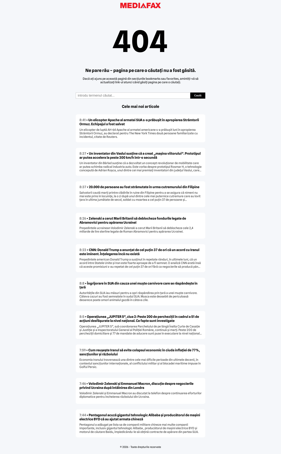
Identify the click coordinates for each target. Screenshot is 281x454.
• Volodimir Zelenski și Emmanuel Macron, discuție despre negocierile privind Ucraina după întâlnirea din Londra (136, 386)
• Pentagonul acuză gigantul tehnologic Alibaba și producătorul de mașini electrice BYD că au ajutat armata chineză (139, 417)
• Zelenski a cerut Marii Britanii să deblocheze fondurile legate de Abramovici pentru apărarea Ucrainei (132, 220)
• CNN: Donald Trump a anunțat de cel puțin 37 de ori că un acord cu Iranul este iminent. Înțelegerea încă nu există (139, 252)
